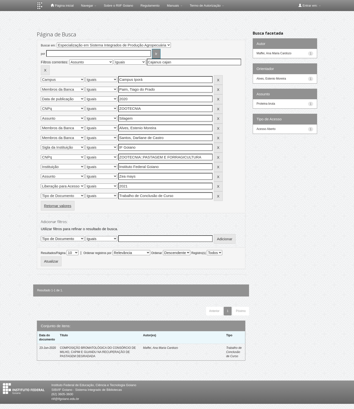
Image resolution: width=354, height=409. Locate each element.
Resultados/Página (53, 253)
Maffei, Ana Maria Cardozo (160, 348)
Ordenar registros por (97, 253)
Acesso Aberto (266, 129)
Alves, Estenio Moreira (271, 78)
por (43, 54)
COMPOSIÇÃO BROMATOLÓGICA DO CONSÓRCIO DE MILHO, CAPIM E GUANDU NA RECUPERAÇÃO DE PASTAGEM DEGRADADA (98, 352)
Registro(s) (198, 253)
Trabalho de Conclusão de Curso (234, 352)
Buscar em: (48, 45)
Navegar (89, 5)
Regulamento (150, 5)
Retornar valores (57, 206)
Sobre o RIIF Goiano (118, 5)
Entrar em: (309, 5)
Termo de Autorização (207, 5)
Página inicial (62, 5)
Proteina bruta (266, 103)
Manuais (174, 5)
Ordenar (156, 253)
